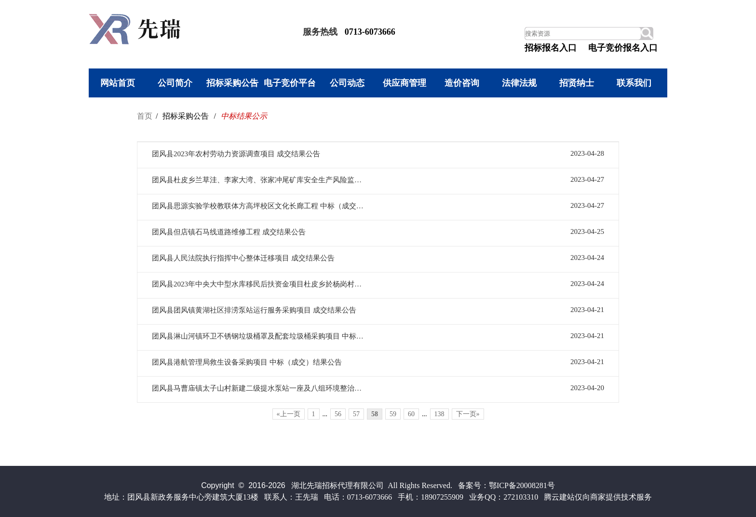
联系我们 (634, 83)
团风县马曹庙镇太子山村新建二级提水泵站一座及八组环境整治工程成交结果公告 (259, 388)
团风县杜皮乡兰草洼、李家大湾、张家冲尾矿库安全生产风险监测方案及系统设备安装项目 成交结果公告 (259, 180)
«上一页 (288, 414)
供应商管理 (404, 83)
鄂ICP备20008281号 (522, 485)
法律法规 (519, 83)
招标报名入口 (551, 48)
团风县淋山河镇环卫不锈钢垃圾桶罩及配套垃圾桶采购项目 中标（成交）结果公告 (259, 336)
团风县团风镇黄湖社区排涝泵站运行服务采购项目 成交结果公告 (254, 310)
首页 (144, 116)
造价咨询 (462, 83)
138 (439, 414)
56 (338, 414)
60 (411, 414)
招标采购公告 (232, 83)
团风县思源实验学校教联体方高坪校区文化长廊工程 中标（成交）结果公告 (259, 206)
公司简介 (175, 83)
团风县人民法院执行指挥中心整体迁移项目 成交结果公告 (243, 258)
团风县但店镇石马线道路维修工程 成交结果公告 (229, 232)
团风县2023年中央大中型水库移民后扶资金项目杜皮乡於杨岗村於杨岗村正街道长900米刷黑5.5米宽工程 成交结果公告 (259, 284)
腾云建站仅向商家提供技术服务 (598, 497)
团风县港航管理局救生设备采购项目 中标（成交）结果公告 (247, 362)
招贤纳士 (576, 83)
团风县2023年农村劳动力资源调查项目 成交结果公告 (236, 154)
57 (356, 414)
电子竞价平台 (290, 83)
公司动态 (347, 83)
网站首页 (117, 83)
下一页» (468, 414)
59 (393, 414)
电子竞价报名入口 (623, 48)
